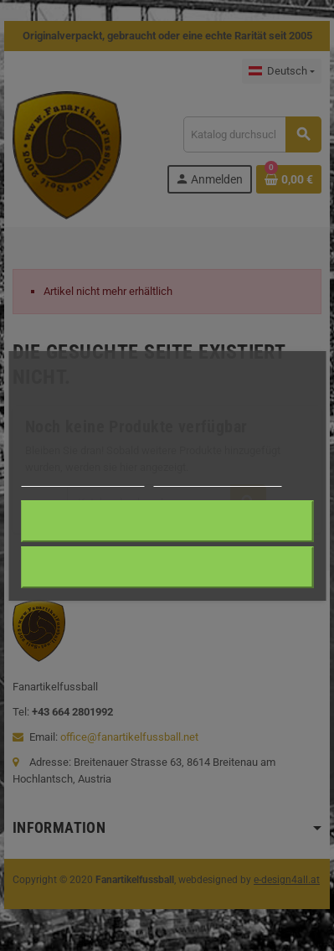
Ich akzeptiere (167, 521)
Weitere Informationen (82, 479)
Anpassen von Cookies (217, 479)
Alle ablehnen (167, 567)
